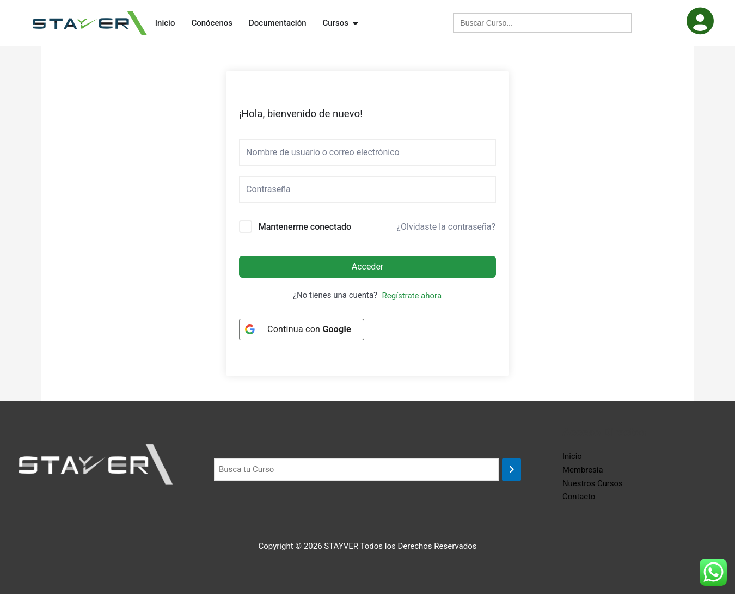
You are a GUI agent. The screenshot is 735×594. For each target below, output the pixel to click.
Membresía (582, 470)
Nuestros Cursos (592, 483)
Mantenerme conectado (305, 227)
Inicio (572, 456)
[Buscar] (511, 469)
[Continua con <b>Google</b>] (301, 329)
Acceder (368, 266)
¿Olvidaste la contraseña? (445, 227)
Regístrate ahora (412, 296)
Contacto (579, 496)
